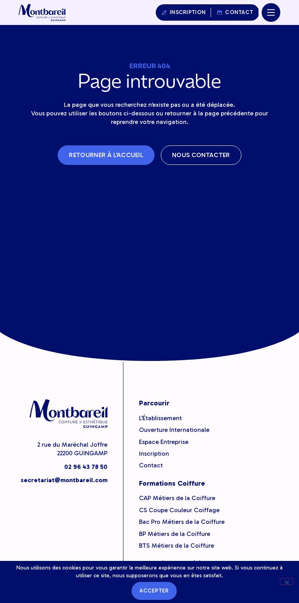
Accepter (154, 590)
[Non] (286, 581)
